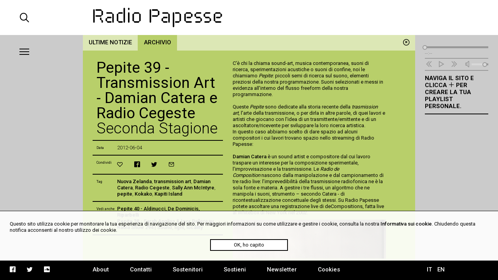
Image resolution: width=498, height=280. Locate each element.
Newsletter (282, 269)
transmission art (172, 181)
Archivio (157, 42)
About (101, 269)
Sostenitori (188, 269)
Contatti (141, 269)
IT (429, 269)
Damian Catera (250, 156)
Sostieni (235, 269)
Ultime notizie (110, 42)
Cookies (329, 269)
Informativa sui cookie (406, 224)
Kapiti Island (168, 194)
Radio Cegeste (152, 188)
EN (441, 269)
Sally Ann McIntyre (193, 188)
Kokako (143, 194)
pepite (124, 194)
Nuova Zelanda (134, 181)
